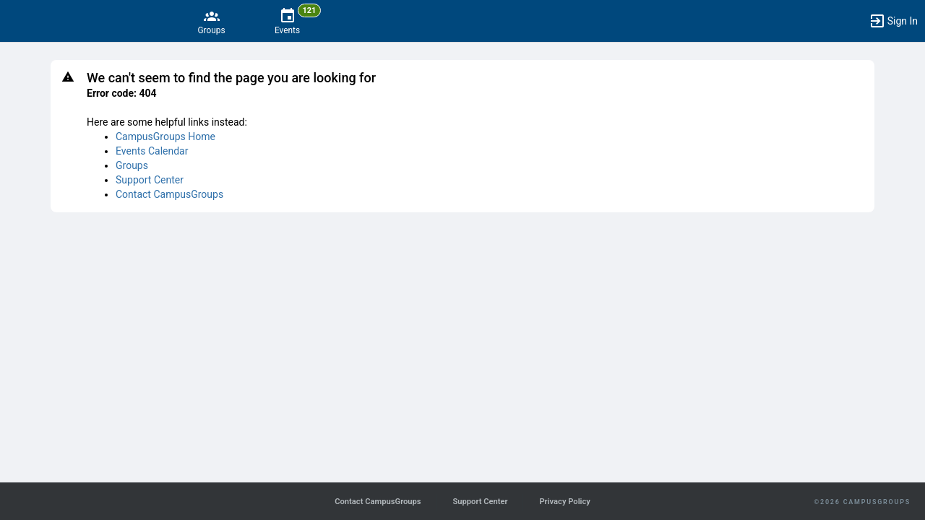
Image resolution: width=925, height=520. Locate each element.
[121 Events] (287, 21)
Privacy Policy (564, 501)
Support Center (150, 180)
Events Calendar (152, 151)
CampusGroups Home (165, 136)
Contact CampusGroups (169, 194)
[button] (893, 21)
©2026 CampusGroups (862, 502)
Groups (132, 165)
